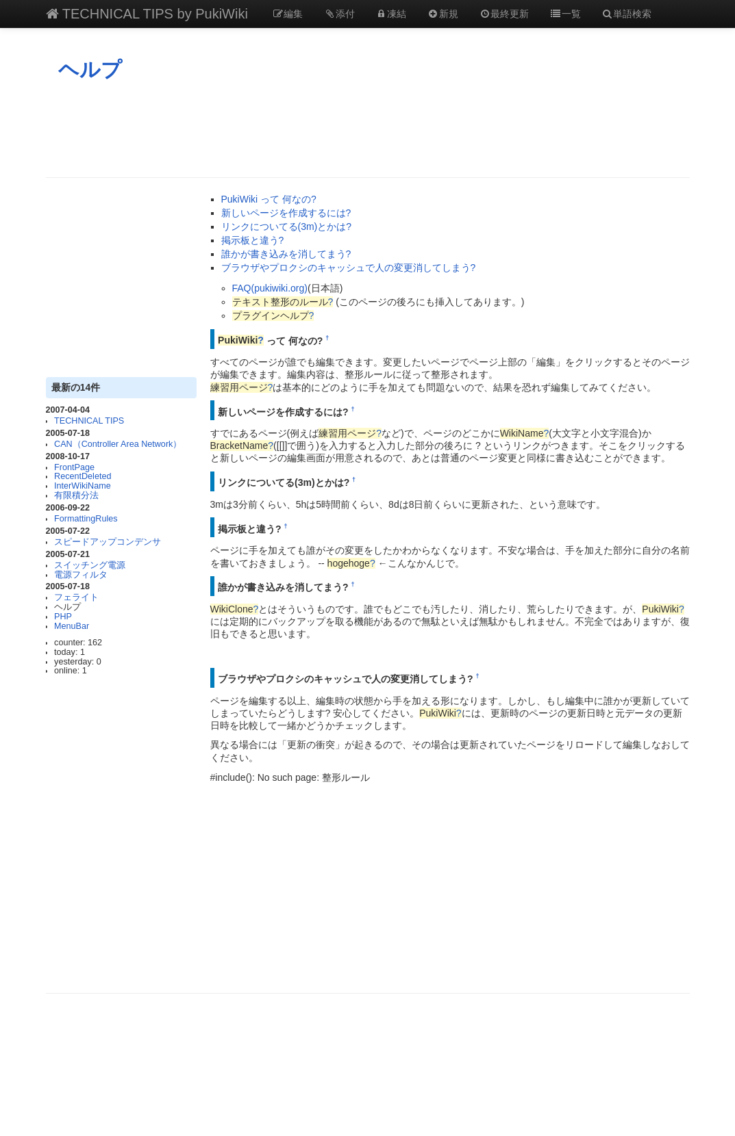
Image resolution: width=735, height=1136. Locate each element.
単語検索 (626, 13)
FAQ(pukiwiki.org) (270, 288)
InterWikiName (82, 486)
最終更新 (504, 13)
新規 (442, 13)
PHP (63, 616)
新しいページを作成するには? (286, 212)
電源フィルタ (81, 575)
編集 (287, 13)
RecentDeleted (82, 476)
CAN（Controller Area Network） (118, 444)
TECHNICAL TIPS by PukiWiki (147, 13)
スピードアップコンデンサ (107, 542)
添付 (339, 13)
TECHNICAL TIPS (89, 421)
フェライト (76, 597)
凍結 (391, 13)
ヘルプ (90, 69)
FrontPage (74, 467)
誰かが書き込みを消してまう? (286, 253)
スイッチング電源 (89, 565)
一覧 (565, 13)
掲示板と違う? (252, 240)
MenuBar (71, 626)
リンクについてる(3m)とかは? (286, 226)
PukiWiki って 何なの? (268, 199)
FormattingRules (85, 519)
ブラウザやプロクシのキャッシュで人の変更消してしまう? (348, 267)
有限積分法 (76, 495)
